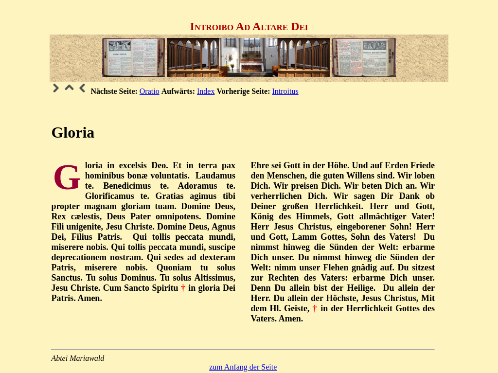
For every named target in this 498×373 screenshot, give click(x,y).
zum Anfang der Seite (243, 367)
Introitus (285, 91)
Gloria (72, 132)
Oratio (150, 91)
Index (205, 91)
